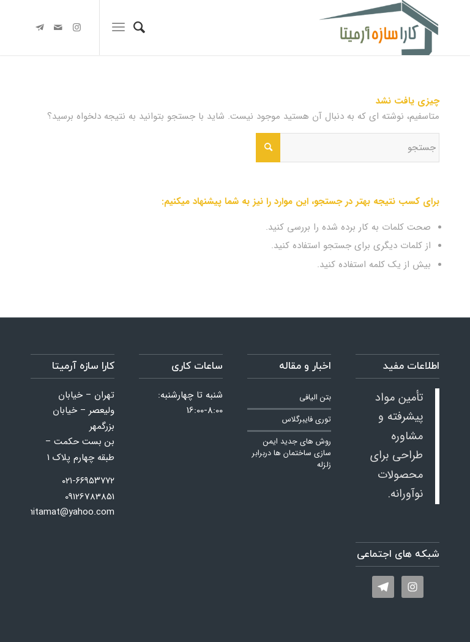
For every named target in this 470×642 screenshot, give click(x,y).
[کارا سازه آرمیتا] (379, 27)
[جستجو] (139, 27)
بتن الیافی (315, 397)
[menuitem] (139, 27)
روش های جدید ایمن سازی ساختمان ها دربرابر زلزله (291, 453)
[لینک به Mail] (58, 27)
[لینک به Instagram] (76, 27)
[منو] (118, 27)
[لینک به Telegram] (40, 27)
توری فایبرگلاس (306, 420)
